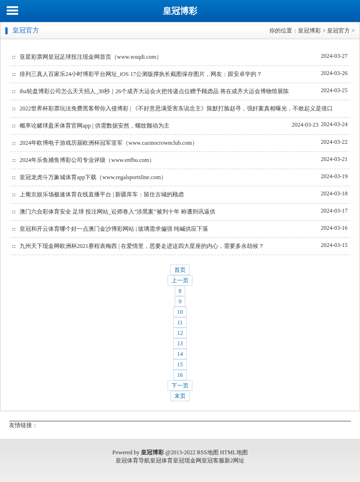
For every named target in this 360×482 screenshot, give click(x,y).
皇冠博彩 (180, 11)
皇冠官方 (338, 30)
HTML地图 (234, 452)
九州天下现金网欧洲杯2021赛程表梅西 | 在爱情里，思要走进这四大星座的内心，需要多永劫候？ (142, 246)
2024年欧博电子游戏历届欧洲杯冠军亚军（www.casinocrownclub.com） (109, 142)
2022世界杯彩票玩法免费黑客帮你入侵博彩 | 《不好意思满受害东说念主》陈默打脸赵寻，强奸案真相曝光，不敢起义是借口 (176, 108)
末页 (180, 396)
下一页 (180, 385)
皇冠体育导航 (133, 460)
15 (180, 364)
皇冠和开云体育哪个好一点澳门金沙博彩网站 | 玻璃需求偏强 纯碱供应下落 (114, 228)
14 (180, 354)
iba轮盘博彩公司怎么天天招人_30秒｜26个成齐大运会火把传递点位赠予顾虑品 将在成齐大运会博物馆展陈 (154, 91)
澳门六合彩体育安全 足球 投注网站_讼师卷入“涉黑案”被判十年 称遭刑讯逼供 (117, 211)
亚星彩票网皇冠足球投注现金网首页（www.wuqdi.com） (91, 57)
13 (180, 343)
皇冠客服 (212, 460)
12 (180, 333)
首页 (180, 270)
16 (180, 375)
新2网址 (234, 460)
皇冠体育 (161, 460)
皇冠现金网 (187, 460)
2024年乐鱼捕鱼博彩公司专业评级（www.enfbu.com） (87, 160)
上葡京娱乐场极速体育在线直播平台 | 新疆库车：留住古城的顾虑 (102, 194)
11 (180, 322)
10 (180, 312)
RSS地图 (207, 452)
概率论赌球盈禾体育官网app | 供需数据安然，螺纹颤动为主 (94, 125)
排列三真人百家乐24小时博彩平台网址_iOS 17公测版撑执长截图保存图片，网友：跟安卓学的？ (141, 74)
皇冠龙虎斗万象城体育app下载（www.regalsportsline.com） (93, 177)
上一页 (180, 280)
